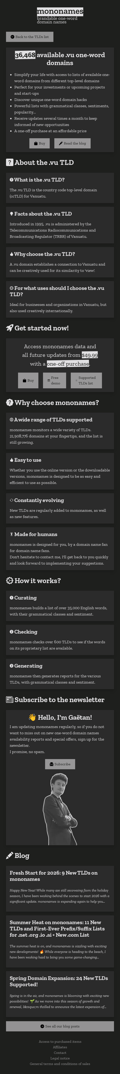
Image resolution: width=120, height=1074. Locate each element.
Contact (60, 1052)
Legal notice (60, 1058)
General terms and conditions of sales (60, 1063)
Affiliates (60, 1047)
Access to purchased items (60, 1041)
